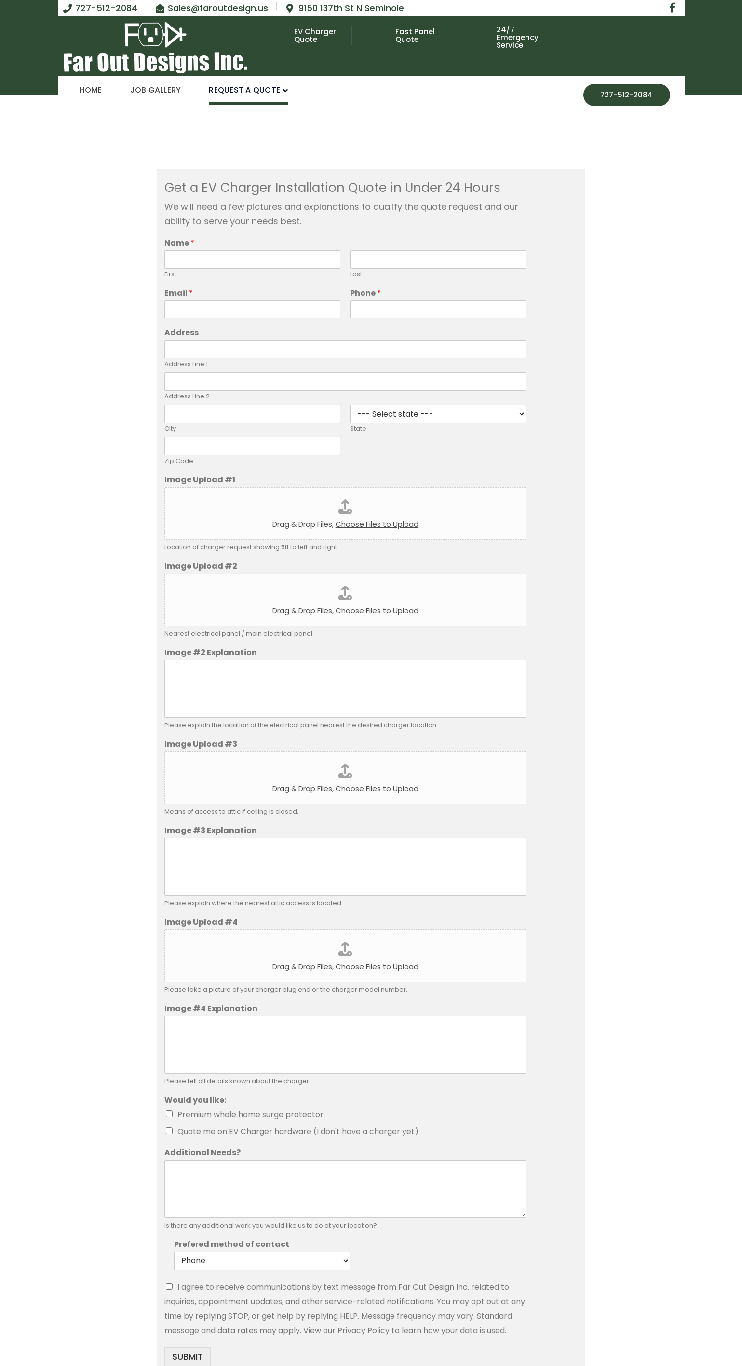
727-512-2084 (626, 95)
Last (356, 275)
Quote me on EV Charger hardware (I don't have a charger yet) (297, 1131)
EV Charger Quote (315, 35)
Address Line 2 (187, 397)
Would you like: (195, 1100)
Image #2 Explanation (210, 653)
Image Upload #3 (200, 744)
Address (181, 333)
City (170, 429)
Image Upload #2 (200, 566)
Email (178, 293)
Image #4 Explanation (210, 1009)
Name (179, 243)
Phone (365, 293)
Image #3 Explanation (210, 831)
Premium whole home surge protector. (251, 1114)
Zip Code (178, 461)
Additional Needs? (202, 1153)
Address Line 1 (186, 364)
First (170, 275)
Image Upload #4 (201, 922)
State (358, 429)
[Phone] (438, 309)
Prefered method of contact (231, 1245)
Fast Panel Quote (415, 35)
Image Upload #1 (199, 480)
